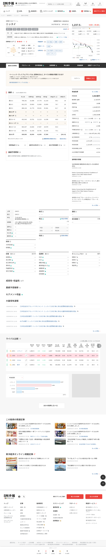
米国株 (73, 11)
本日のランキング (35, 444)
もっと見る (95, 91)
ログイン (100, 4)
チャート (85, 4)
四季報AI (86, 11)
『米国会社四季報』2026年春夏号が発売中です (27, 3)
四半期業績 (38, 65)
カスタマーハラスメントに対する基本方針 (32, 544)
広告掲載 (31, 542)
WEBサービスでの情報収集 (45, 542)
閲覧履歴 (78, 4)
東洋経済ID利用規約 (54, 544)
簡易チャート (83, 59)
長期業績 (52, 65)
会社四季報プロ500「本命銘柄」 (87, 444)
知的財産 (74, 542)
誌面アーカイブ (93, 65)
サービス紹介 (22, 542)
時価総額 (12, 377)
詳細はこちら (90, 78)
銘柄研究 (33, 11)
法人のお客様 (94, 496)
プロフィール (26, 65)
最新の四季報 (12, 65)
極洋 (18, 365)
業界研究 (59, 11)
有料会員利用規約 (67, 544)
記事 (20, 11)
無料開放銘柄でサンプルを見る (18, 82)
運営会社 (12, 542)
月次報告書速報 (34, 428)
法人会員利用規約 (81, 544)
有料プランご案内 (99, 11)
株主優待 (67, 65)
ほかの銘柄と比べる (51, 405)
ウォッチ (93, 4)
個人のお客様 (75, 496)
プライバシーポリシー (62, 542)
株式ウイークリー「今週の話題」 (39, 436)
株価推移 (80, 65)
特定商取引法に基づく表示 (88, 542)
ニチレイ (19, 351)
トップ (7, 11)
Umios (19, 360)
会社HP (65, 29)
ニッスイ (16, 15)
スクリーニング (46, 11)
